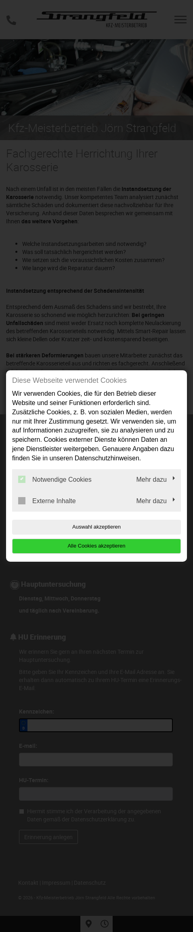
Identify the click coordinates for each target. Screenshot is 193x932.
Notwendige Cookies (55, 479)
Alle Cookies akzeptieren (96, 546)
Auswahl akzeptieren (96, 527)
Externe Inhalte (47, 500)
